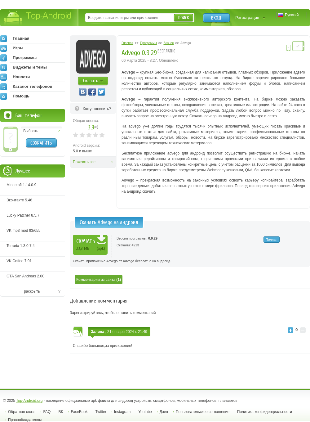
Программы (18, 57)
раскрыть (32, 291)
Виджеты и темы (23, 67)
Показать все (84, 162)
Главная (14, 38)
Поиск (183, 17)
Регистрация (247, 17)
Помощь (14, 96)
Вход (216, 18)
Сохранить (41, 143)
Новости (15, 77)
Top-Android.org (29, 400)
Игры (11, 48)
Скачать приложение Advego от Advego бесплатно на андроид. (122, 261)
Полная (271, 239)
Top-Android (38, 18)
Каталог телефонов (26, 86)
